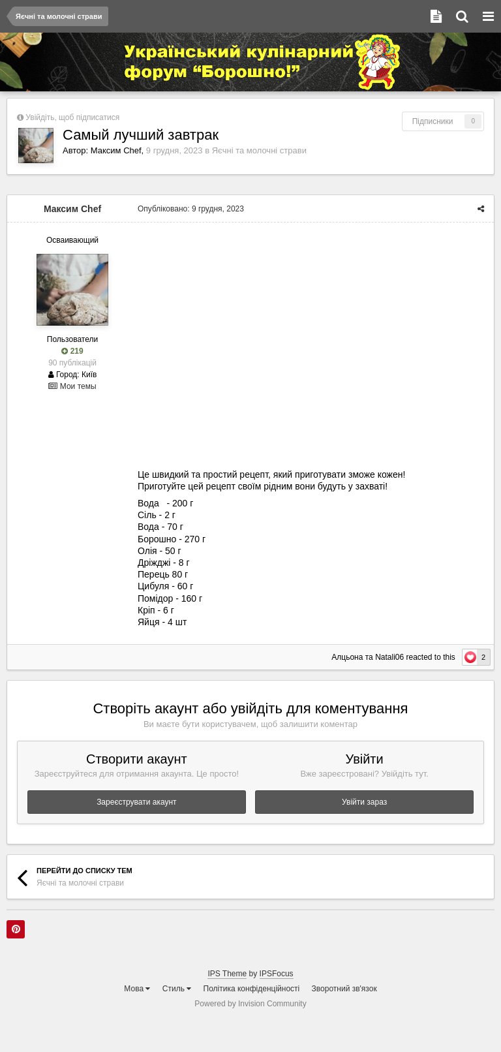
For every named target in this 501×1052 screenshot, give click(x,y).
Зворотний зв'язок (344, 988)
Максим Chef (116, 150)
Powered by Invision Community (250, 1003)
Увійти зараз (364, 802)
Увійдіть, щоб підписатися (72, 117)
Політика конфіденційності (252, 988)
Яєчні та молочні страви (259, 150)
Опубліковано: (191, 208)
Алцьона (347, 657)
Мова (137, 988)
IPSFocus (277, 973)
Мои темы (72, 386)
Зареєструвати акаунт (136, 802)
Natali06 (389, 657)
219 (72, 351)
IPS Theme (227, 973)
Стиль (176, 988)
